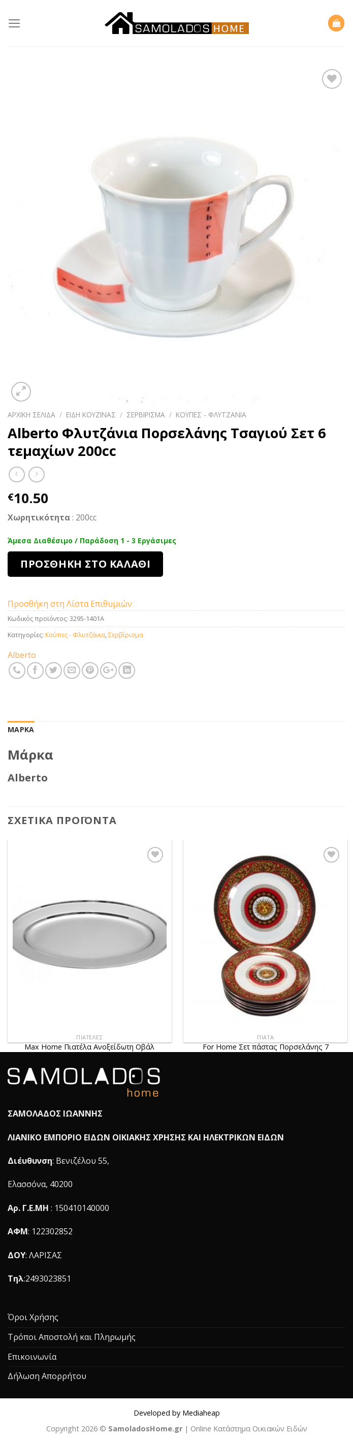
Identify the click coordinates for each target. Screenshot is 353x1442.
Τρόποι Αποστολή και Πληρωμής (72, 1336)
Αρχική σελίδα (31, 414)
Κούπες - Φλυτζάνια (211, 414)
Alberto (22, 655)
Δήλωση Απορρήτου (47, 1376)
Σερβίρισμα (145, 414)
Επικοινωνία (32, 1356)
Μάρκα (21, 729)
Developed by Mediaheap (177, 1413)
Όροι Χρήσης (33, 1317)
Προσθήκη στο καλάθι (85, 564)
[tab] (21, 729)
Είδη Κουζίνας (91, 414)
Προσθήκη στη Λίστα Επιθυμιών (70, 603)
